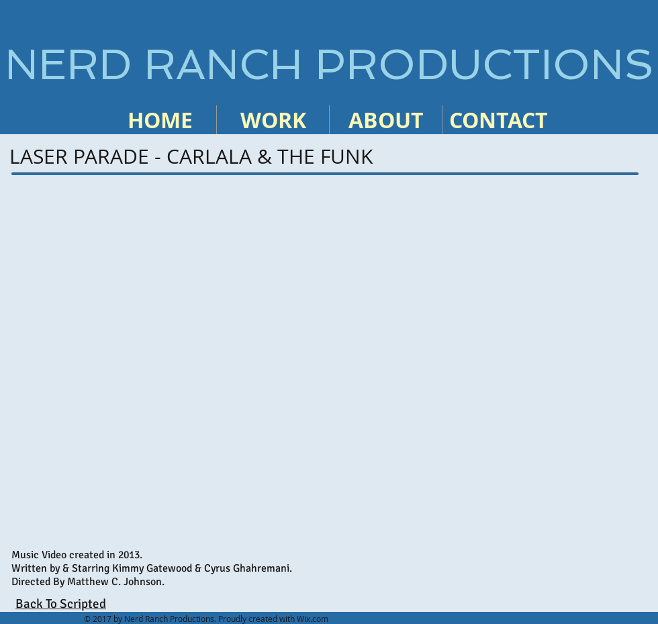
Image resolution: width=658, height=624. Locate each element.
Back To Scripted (60, 604)
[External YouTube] (325, 362)
